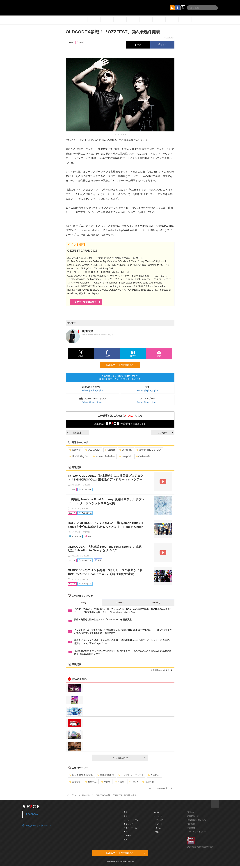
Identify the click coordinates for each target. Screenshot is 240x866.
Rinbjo (133, 781)
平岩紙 (119, 781)
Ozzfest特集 (143, 456)
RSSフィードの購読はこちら (122, 365)
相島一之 (91, 781)
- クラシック (128, 824)
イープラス (71, 795)
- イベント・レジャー (131, 820)
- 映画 (125, 840)
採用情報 (191, 824)
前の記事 (74, 432)
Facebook (32, 814)
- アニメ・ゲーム (130, 828)
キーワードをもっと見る (160, 788)
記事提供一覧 (193, 816)
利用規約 (191, 828)
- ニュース (158, 816)
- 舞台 (125, 816)
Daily (83, 602)
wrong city (125, 450)
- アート (126, 832)
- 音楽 (125, 812)
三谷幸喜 (75, 781)
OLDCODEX (92, 450)
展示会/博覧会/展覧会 (81, 775)
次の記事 (165, 432)
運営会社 (191, 812)
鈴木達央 (75, 450)
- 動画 (156, 812)
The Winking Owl (79, 456)
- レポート (158, 824)
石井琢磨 (148, 781)
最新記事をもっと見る (161, 670)
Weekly (120, 602)
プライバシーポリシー (196, 832)
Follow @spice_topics (92, 390)
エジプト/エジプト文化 (130, 775)
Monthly (156, 602)
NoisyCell (125, 456)
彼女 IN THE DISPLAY (149, 450)
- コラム (157, 828)
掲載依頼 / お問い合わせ (197, 820)
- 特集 (156, 832)
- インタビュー (160, 820)
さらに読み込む (129, 758)
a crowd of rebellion (103, 456)
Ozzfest (110, 450)
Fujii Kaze (154, 775)
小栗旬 (105, 781)
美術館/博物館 (105, 775)
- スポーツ (127, 836)
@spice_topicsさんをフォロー (37, 825)
